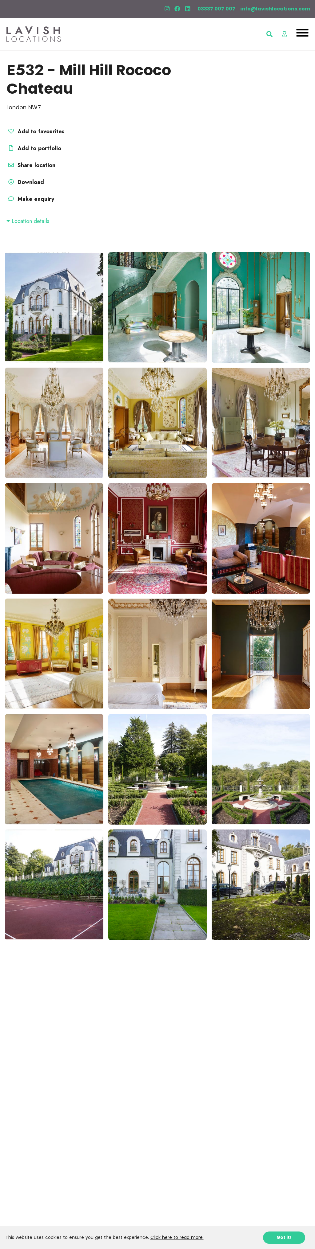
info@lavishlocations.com (275, 8)
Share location (30, 165)
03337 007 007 (216, 8)
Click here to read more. (177, 1237)
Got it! (284, 1237)
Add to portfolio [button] (33, 148)
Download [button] (25, 182)
